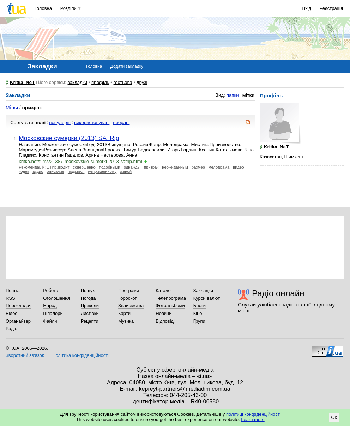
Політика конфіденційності (80, 355)
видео (238, 167)
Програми (128, 290)
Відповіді (165, 321)
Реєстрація (331, 8)
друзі (142, 82)
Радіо (11, 328)
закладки (78, 82)
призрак (151, 167)
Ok (334, 417)
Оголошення (56, 298)
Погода (88, 298)
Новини (163, 313)
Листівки (90, 313)
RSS (10, 298)
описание (55, 171)
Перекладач (18, 305)
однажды (132, 167)
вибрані (121, 122)
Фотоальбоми (170, 305)
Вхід (307, 8)
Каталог (164, 290)
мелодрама (219, 167)
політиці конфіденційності (253, 414)
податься (76, 171)
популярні (60, 122)
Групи (199, 321)
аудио (37, 171)
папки (233, 95)
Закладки (203, 290)
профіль (100, 82)
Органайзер (18, 321)
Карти (124, 313)
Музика (126, 321)
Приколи (90, 305)
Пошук (88, 290)
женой (126, 171)
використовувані (91, 122)
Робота (50, 290)
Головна (43, 8)
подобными (109, 167)
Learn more (252, 419)
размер (198, 167)
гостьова (123, 82)
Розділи (68, 8)
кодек (24, 171)
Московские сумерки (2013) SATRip (69, 137)
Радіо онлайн (278, 293)
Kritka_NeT (22, 82)
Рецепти (89, 321)
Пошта (13, 290)
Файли (50, 321)
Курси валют (206, 298)
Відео (12, 313)
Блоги (199, 305)
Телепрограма (171, 298)
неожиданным (175, 167)
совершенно (84, 167)
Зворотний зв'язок (25, 355)
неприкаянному (102, 171)
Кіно (197, 313)
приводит (61, 167)
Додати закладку (126, 66)
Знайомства (131, 305)
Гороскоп (127, 298)
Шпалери (53, 313)
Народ (49, 305)
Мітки (12, 107)
